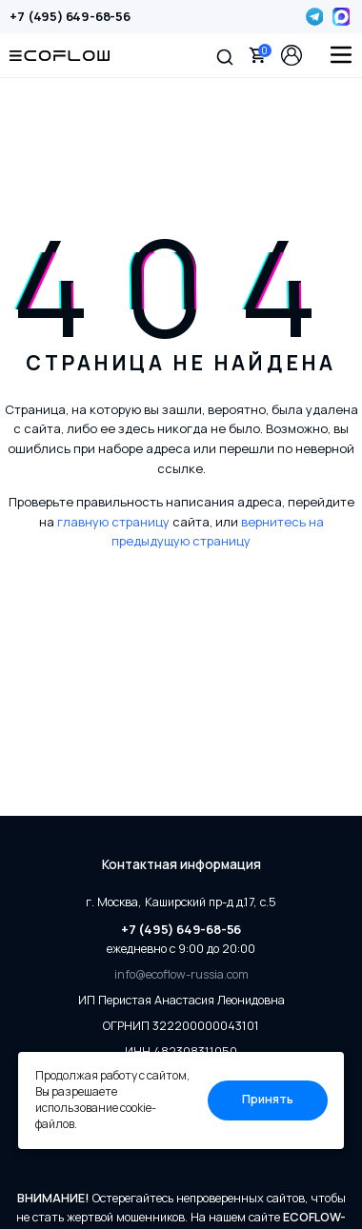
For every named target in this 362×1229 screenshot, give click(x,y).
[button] (224, 55)
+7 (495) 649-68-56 (70, 16)
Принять (267, 1099)
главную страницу (113, 521)
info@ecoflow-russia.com (181, 974)
